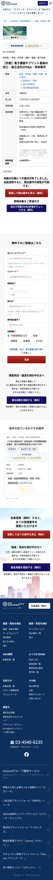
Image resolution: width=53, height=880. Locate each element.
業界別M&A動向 (36, 668)
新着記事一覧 (9, 660)
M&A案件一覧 (35, 633)
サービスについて (11, 633)
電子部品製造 (29, 84)
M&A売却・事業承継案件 (20, 21)
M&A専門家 (34, 686)
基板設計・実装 (30, 81)
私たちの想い (9, 641)
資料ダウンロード (37, 694)
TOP (5, 21)
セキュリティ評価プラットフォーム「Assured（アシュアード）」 (24, 856)
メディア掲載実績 (11, 690)
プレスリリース (10, 694)
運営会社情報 (9, 713)
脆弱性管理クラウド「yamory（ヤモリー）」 (22, 843)
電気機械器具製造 (31, 88)
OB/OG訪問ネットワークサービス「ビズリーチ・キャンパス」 (24, 816)
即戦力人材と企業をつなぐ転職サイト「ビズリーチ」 (24, 789)
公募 (31, 690)
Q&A (5, 646)
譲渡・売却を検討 (11, 629)
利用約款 (14, 349)
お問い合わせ (35, 699)
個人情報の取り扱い (34, 349)
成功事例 (7, 637)
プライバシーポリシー (13, 725)
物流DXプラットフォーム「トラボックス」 (22, 829)
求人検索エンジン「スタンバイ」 (20, 867)
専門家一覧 (34, 672)
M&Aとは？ (34, 660)
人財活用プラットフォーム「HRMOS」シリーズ (24, 803)
